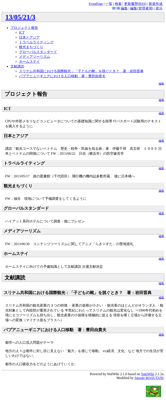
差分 (159, 8)
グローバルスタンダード (38, 52)
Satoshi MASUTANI (148, 378)
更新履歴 (131, 4)
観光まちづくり (31, 47)
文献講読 (17, 66)
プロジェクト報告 (24, 28)
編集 (124, 8)
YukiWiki (147, 374)
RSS (142, 4)
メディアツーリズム (34, 56)
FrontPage (96, 4)
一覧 (108, 4)
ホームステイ (29, 61)
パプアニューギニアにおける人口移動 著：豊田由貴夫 (62, 76)
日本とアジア (29, 37)
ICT (22, 32)
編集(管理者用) (141, 8)
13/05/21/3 (20, 17)
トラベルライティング (36, 42)
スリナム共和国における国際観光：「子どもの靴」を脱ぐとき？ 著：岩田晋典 (81, 71)
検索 (118, 4)
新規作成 (156, 4)
